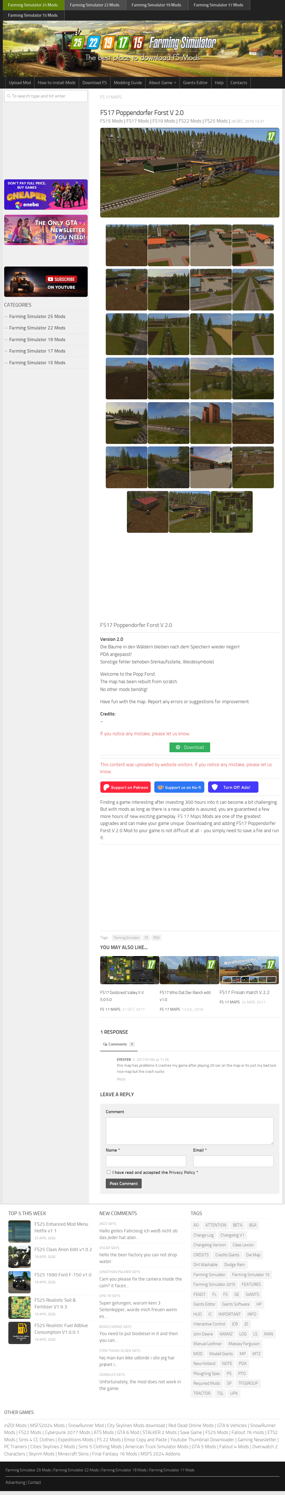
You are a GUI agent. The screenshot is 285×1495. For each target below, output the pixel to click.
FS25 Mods (216, 1436)
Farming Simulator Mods (32, 5)
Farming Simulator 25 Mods (37, 319)
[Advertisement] (189, 582)
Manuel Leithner (207, 1347)
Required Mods (206, 1387)
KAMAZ (226, 1337)
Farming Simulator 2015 (214, 1288)
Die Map (253, 1258)
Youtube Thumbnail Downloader (202, 1443)
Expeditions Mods (76, 1443)
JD (246, 1327)
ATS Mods (104, 1436)
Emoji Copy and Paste (145, 1443)
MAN (268, 1337)
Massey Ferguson (244, 1347)
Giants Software (236, 1308)
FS (146, 942)
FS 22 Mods (109, 1443)
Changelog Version (209, 1248)
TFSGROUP (248, 1387)
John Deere (203, 1337)
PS (229, 1377)
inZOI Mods (15, 1429)
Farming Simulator (126, 942)
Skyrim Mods (42, 1457)
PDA (156, 942)
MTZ (256, 1357)
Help (219, 85)
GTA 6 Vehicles (232, 1429)
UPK (234, 1397)
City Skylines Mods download (136, 1429)
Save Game (191, 1436)
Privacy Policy (182, 1176)
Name (113, 1154)
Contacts (238, 85)
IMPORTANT (229, 1318)
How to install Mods (56, 85)
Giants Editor (195, 85)
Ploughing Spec (206, 1377)
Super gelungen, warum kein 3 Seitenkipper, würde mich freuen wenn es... (138, 1313)
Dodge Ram (234, 1268)
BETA (237, 1229)
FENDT (199, 1298)
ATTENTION (215, 1229)
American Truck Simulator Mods (156, 1450)
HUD (197, 1318)
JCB (235, 1327)
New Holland (204, 1367)
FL (214, 1298)
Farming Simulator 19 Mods (37, 342)
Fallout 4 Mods (234, 1450)
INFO (251, 1318)
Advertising (15, 1486)
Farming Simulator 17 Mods (37, 353)
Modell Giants (221, 1357)
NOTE (227, 1367)
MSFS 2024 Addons (160, 1457)
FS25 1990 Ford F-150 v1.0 (63, 1278)
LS (255, 1337)
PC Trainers (15, 1450)
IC (210, 1318)
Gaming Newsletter (257, 1443)
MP (243, 1357)
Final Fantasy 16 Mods (114, 1457)
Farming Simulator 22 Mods (37, 330)
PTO (242, 1377)
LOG (243, 1337)
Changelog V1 (232, 1239)
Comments (121, 1048)
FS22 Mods (30, 1436)
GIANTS (252, 1298)
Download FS (94, 85)
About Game (160, 85)
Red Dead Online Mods (191, 1429)
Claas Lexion (243, 1248)
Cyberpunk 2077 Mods (67, 1436)
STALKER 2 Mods (159, 1436)
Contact (34, 1486)
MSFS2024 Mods (47, 1429)
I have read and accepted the (152, 1176)
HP (259, 1308)
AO (196, 1229)
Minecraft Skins (73, 1457)
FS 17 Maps (113, 99)
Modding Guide (128, 85)
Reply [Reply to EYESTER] (121, 1083)
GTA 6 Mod (128, 1436)
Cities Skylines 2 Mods (52, 1450)
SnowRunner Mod (86, 1429)
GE (236, 1298)
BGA (253, 1229)
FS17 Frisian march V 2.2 (245, 996)
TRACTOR (201, 1397)
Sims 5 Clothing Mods (100, 1450)
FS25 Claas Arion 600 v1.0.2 (63, 1253)
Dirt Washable (205, 1268)
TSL (220, 1397)
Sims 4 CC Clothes (37, 1443)
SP (229, 1387)
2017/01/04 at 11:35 (152, 1063)
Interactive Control (209, 1327)
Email (200, 1154)
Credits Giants (227, 1258)
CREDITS (201, 1258)
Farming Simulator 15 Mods (37, 365)
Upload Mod (20, 85)
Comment (115, 1115)
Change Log (203, 1239)
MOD (198, 1357)
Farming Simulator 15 (250, 1278)
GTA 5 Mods (204, 1450)
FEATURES (251, 1288)
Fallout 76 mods (248, 1436)
